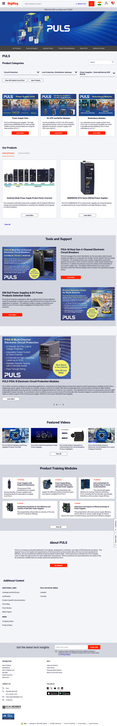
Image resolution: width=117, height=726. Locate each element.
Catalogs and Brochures (10, 592)
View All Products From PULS (14, 80)
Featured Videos (48, 48)
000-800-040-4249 (9, 691)
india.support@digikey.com (12, 697)
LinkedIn (43, 592)
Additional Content (99, 48)
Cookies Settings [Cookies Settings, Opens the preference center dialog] (71, 720)
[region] (58, 720)
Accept (87, 720)
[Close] (113, 719)
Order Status (51, 668)
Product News (7, 625)
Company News (7, 621)
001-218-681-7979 (9, 694)
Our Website (58, 565)
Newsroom (5, 677)
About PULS (83, 48)
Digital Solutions (7, 675)
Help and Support (52, 665)
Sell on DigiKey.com (8, 670)
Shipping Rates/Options (54, 670)
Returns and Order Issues (54, 672)
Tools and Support (31, 48)
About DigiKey (6, 665)
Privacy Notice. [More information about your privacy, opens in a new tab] (55, 724)
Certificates (6, 596)
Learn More (20, 133)
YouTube (43, 596)
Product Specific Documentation (13, 600)
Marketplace (6, 668)
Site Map (5, 672)
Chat (5, 688)
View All (7, 224)
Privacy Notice (65, 654)
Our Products (17, 48)
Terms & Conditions (41, 724)
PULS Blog (6, 604)
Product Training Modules (66, 48)
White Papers (7, 612)
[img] (13, 4)
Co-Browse (7, 700)
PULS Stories (6, 608)
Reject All (103, 720)
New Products (35, 80)
